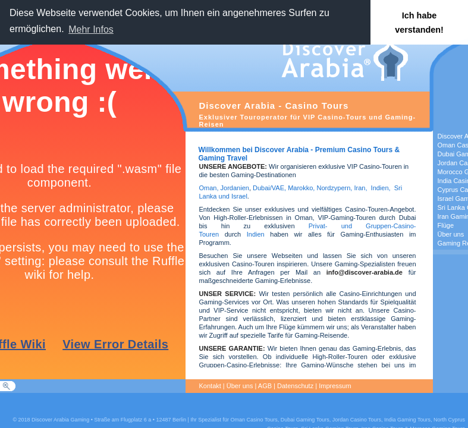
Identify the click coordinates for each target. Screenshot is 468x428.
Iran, (360, 187)
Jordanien (235, 187)
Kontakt (210, 385)
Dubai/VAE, (269, 187)
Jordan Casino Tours (356, 420)
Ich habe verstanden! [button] (419, 22)
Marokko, (302, 187)
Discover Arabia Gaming (60, 420)
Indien (256, 234)
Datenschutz (295, 385)
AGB (265, 385)
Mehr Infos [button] (91, 29)
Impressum (335, 385)
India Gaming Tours (407, 420)
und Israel (231, 196)
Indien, (381, 187)
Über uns (240, 385)
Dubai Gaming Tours (305, 420)
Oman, (209, 187)
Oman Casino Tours (253, 420)
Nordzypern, (334, 187)
